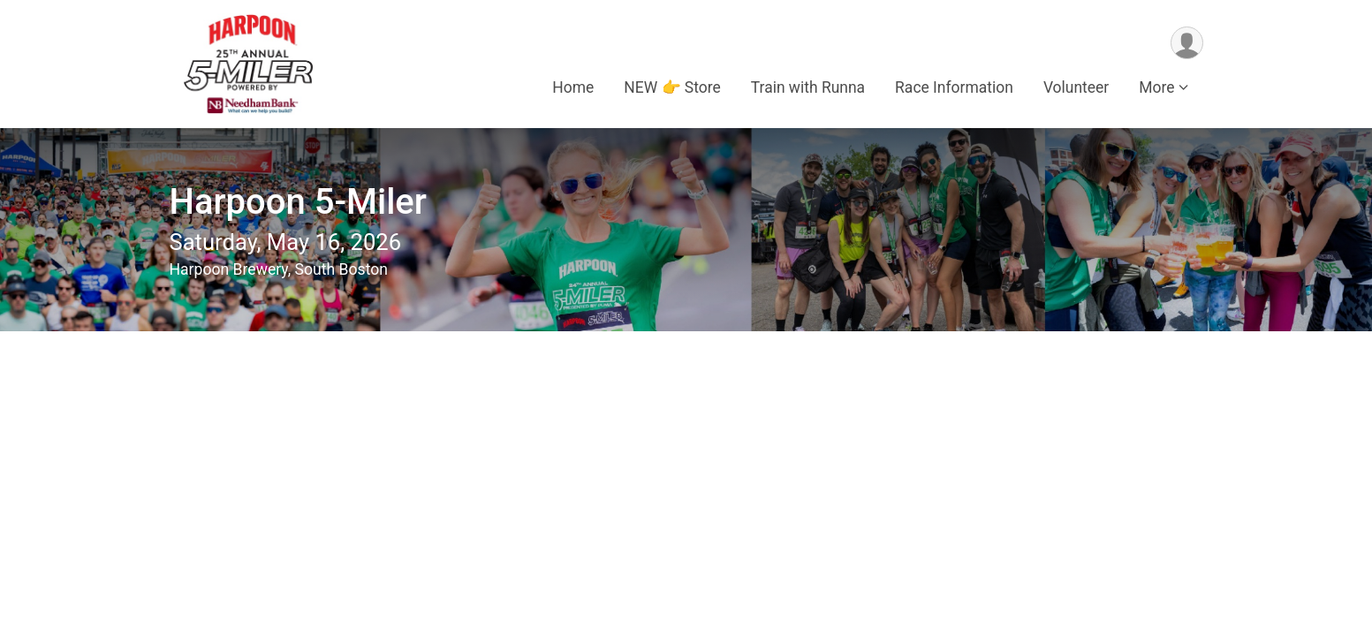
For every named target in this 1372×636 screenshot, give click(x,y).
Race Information (954, 87)
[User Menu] (1187, 42)
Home (573, 87)
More (1156, 87)
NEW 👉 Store (672, 87)
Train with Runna (808, 87)
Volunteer (1076, 87)
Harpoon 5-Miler (298, 202)
